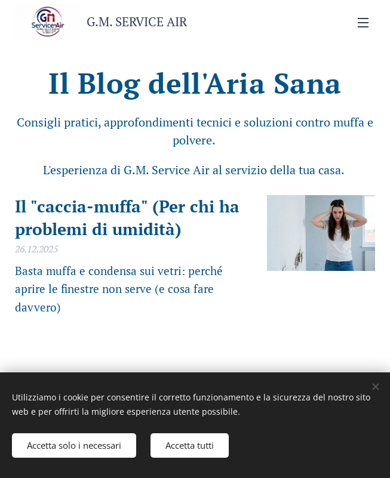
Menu (363, 22)
